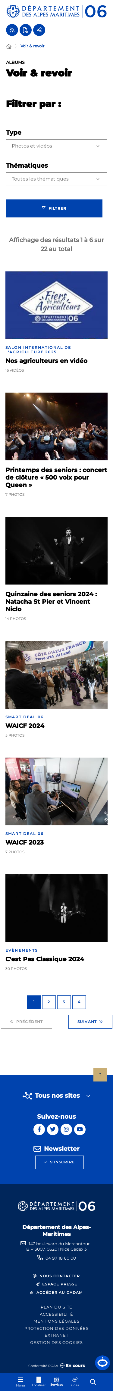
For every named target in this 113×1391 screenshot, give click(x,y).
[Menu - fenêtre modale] (20, 1382)
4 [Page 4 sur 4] (79, 1002)
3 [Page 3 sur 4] (64, 1002)
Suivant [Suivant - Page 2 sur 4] (90, 1022)
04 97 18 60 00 (61, 1258)
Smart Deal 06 (24, 717)
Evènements (21, 950)
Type (13, 132)
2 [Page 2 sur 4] (49, 1002)
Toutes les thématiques (40, 179)
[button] (102, 1362)
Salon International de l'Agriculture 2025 (38, 349)
